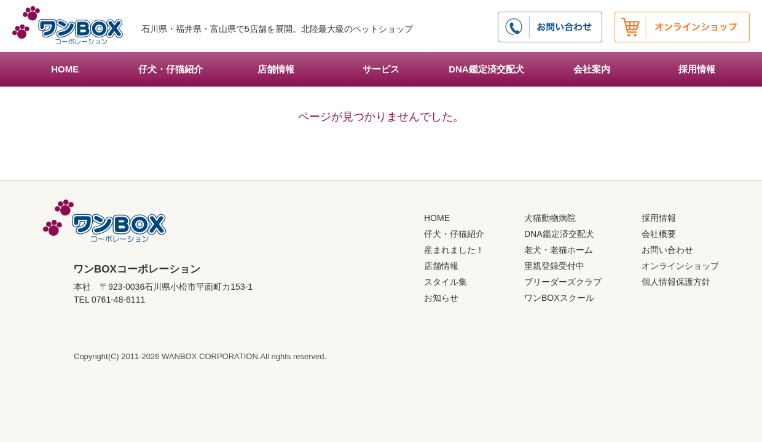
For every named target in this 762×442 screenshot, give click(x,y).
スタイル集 (445, 282)
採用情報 (696, 69)
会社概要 (659, 234)
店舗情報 (275, 69)
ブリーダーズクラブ (563, 282)
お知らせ (441, 298)
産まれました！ (454, 250)
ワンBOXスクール (559, 298)
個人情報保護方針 (676, 282)
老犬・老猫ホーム (558, 250)
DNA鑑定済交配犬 (486, 69)
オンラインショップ (680, 266)
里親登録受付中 (554, 266)
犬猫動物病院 (550, 218)
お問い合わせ (667, 250)
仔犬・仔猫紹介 (170, 69)
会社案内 (591, 69)
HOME (65, 69)
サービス (381, 69)
